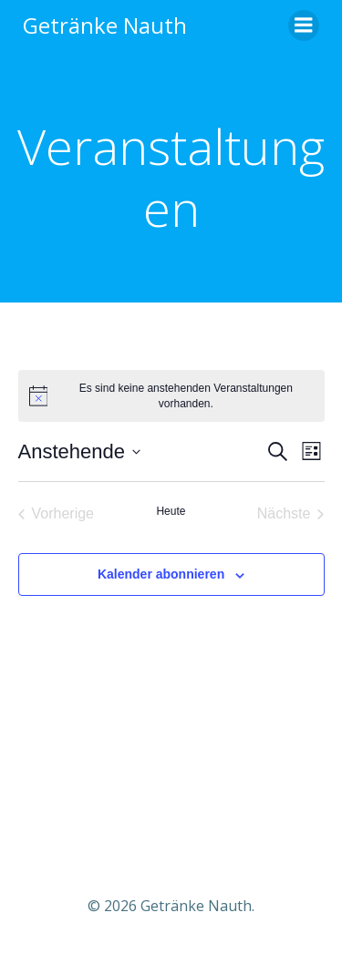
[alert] (171, 396)
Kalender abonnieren (161, 574)
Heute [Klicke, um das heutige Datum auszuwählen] (170, 511)
